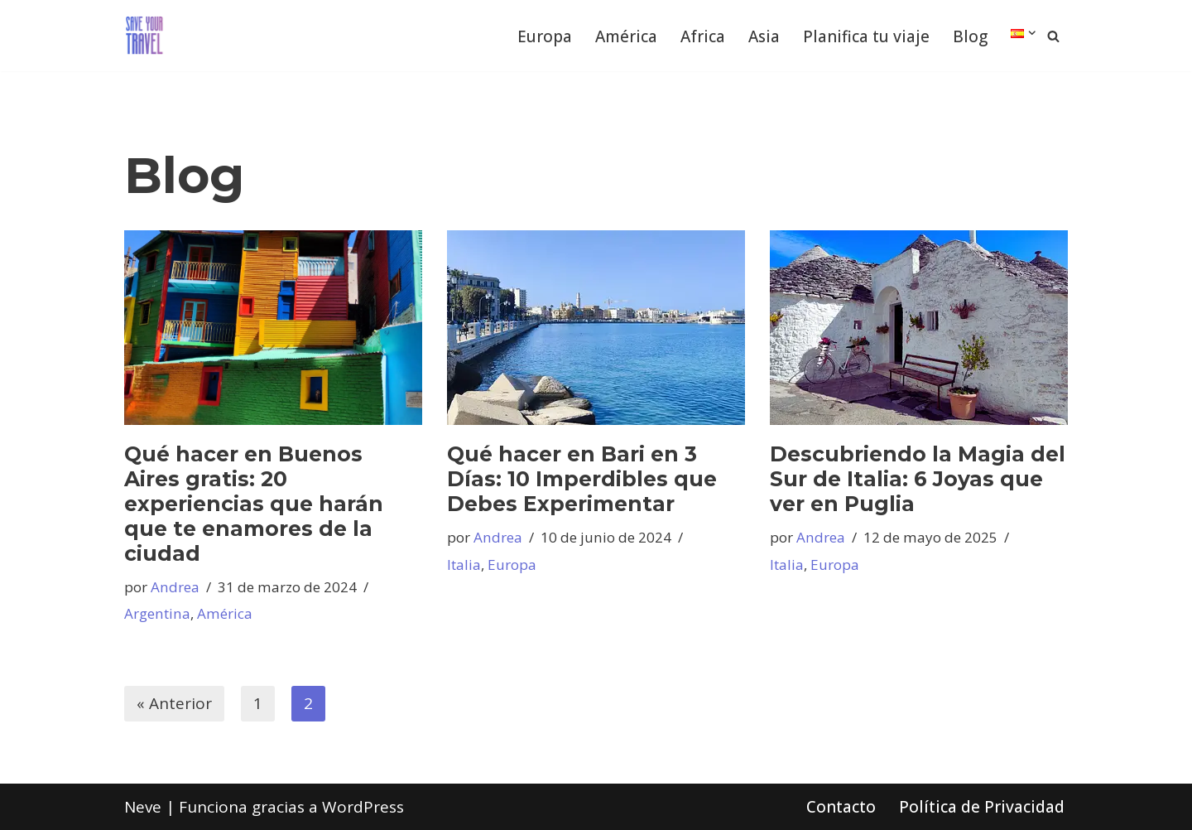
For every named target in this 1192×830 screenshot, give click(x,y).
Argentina (157, 613)
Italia (464, 564)
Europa (544, 36)
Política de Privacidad (982, 807)
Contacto (841, 807)
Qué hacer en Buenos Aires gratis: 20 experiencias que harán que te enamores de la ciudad (253, 504)
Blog (970, 36)
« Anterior (174, 703)
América (626, 36)
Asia (764, 36)
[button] (1032, 33)
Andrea (175, 586)
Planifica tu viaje (866, 36)
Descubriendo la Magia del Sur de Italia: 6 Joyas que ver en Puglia (917, 479)
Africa (702, 36)
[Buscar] (1053, 36)
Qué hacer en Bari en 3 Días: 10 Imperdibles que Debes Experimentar (582, 479)
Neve (142, 807)
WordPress (363, 807)
